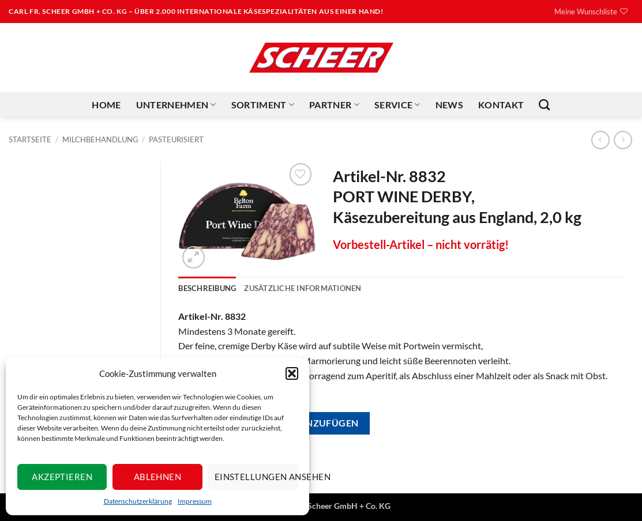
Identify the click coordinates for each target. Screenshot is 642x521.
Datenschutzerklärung (138, 501)
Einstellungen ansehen (256, 476)
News (449, 104)
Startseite (30, 139)
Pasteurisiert (176, 139)
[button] (292, 373)
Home (106, 104)
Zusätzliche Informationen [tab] (302, 288)
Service (397, 105)
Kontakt (501, 104)
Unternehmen (176, 105)
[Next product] (600, 140)
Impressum (195, 501)
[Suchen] (544, 104)
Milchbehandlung (100, 139)
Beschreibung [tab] (207, 288)
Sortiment (262, 105)
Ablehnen (158, 476)
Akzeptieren (62, 476)
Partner (334, 105)
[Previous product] (623, 140)
